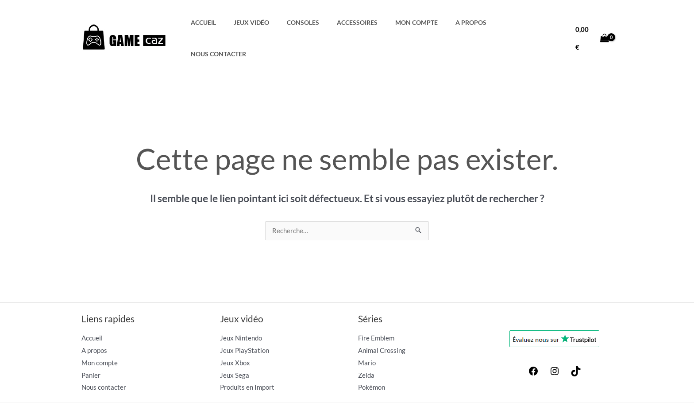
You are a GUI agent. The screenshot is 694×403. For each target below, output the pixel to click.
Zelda (366, 344)
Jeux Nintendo (241, 307)
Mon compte (425, 22)
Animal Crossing (381, 319)
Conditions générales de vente (502, 386)
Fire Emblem (376, 307)
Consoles (323, 22)
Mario (367, 332)
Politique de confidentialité (579, 386)
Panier (90, 344)
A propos (473, 22)
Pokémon (371, 356)
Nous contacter (528, 22)
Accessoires (371, 22)
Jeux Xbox (235, 332)
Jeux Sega (234, 344)
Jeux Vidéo (277, 22)
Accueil (234, 22)
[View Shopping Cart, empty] (592, 22)
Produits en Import (247, 356)
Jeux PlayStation (244, 319)
